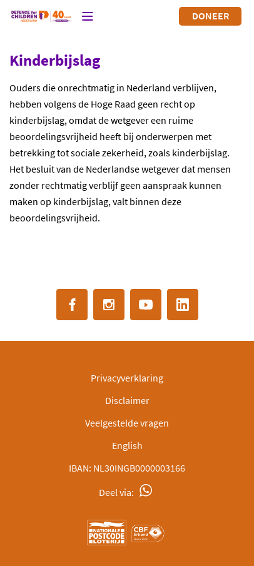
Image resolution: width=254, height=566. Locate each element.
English (127, 445)
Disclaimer (127, 400)
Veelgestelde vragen (127, 423)
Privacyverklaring (127, 377)
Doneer (210, 15)
